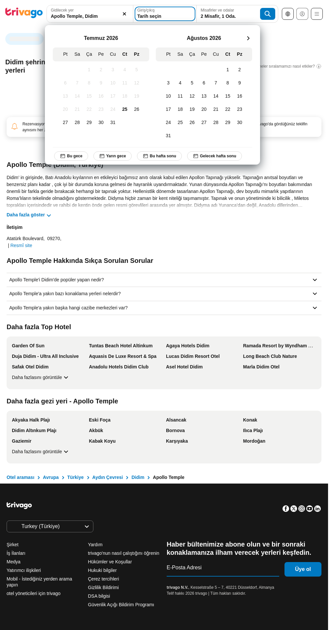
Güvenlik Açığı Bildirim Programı (121, 604)
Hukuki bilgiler (102, 570)
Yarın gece (112, 156)
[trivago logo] (24, 14)
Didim (137, 477)
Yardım (95, 544)
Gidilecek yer (62, 10)
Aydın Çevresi (107, 477)
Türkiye (75, 477)
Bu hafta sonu (159, 156)
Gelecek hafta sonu (214, 156)
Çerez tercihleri (104, 579)
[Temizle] (124, 14)
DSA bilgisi (99, 596)
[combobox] (90, 13)
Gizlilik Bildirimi (103, 587)
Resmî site (21, 245)
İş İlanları (16, 553)
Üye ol (303, 569)
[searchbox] (90, 16)
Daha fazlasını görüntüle (41, 377)
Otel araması (20, 477)
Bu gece (71, 156)
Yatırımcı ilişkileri (24, 570)
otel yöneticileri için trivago (33, 593)
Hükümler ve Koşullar (110, 561)
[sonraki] (248, 38)
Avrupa (51, 477)
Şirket (12, 544)
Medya (13, 561)
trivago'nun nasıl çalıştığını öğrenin (123, 553)
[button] (90, 14)
